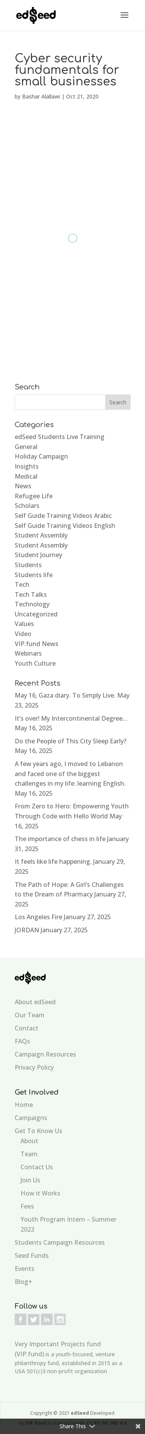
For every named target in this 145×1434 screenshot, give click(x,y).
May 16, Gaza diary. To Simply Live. (65, 695)
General (26, 446)
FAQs (22, 1041)
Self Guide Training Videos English (65, 525)
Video (23, 633)
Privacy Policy (34, 1067)
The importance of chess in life (60, 839)
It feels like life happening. (53, 861)
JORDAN (27, 930)
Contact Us (36, 1167)
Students (28, 565)
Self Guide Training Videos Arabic (63, 515)
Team (29, 1154)
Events (24, 1268)
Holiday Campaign (41, 456)
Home (24, 1104)
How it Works (40, 1193)
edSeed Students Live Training (59, 436)
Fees (27, 1206)
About (29, 1141)
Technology (32, 604)
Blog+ (23, 1281)
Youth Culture (35, 663)
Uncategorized (36, 614)
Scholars (27, 505)
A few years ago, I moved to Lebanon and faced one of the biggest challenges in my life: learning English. (70, 774)
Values (24, 623)
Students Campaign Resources (60, 1242)
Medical (26, 476)
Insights (27, 466)
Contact (26, 1028)
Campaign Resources (45, 1054)
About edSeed (35, 1002)
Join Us (30, 1180)
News (23, 486)
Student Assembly (41, 535)
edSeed (80, 1413)
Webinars (28, 653)
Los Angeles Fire (38, 917)
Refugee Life (34, 496)
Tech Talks (31, 594)
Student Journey (38, 555)
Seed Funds (32, 1255)
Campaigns (31, 1117)
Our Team (29, 1015)
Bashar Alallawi (41, 96)
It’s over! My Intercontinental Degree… (71, 718)
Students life (34, 575)
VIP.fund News (36, 643)
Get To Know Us (38, 1131)
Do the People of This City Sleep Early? (70, 741)
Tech (22, 584)
